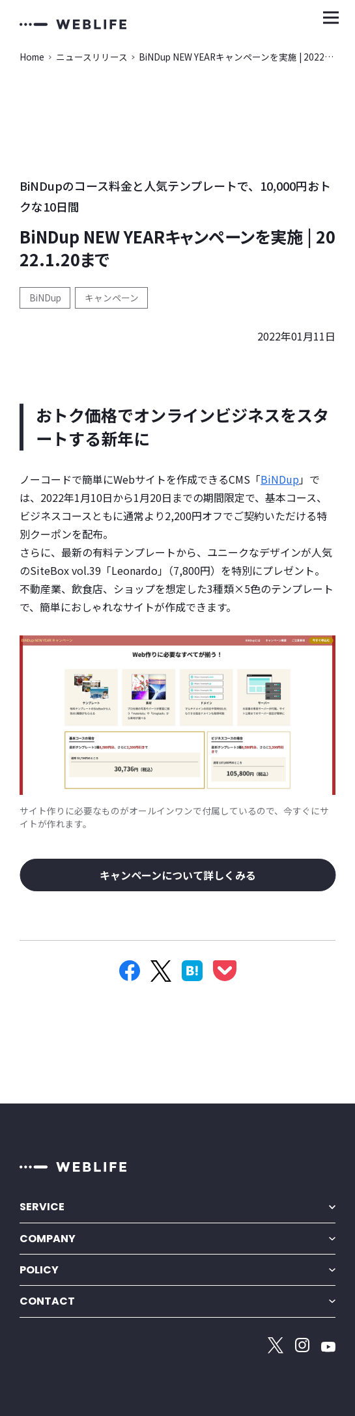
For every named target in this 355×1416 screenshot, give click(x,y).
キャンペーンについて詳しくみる (178, 875)
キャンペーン (112, 297)
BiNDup (45, 297)
